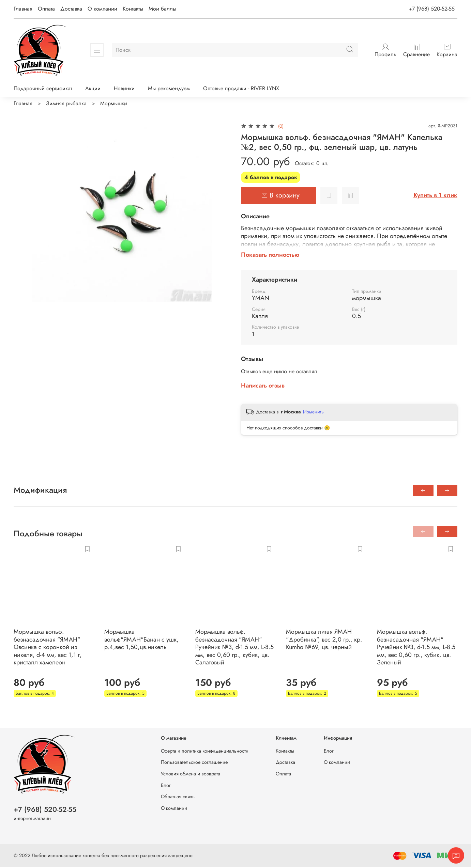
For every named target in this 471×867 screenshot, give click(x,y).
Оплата (46, 9)
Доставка (71, 9)
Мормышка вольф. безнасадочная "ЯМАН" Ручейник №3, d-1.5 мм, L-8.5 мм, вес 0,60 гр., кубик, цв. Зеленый (416, 647)
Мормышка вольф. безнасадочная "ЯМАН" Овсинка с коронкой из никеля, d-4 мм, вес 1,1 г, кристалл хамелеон (48, 647)
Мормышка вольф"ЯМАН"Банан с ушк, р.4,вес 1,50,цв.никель (141, 639)
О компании (102, 9)
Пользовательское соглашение (194, 762)
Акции (93, 88)
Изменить (313, 412)
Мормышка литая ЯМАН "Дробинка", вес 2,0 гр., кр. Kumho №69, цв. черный (324, 639)
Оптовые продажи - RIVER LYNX (241, 88)
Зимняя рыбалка (66, 103)
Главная (23, 9)
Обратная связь (178, 796)
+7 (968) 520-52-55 (432, 9)
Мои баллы (162, 9)
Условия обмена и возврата (190, 773)
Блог (166, 785)
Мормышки (113, 103)
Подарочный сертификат (43, 88)
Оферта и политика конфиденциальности (204, 750)
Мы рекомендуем (169, 88)
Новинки (124, 88)
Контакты (133, 9)
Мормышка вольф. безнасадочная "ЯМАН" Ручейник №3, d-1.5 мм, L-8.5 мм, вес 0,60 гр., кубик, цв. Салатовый (234, 647)
